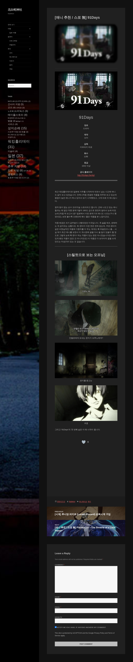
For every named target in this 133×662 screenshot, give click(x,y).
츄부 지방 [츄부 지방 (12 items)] (17, 166)
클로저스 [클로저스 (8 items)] (15, 174)
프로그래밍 (13, 41)
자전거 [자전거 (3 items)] (12, 160)
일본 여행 (12, 33)
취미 (9, 49)
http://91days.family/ (86, 175)
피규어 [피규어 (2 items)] (25, 178)
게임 (10, 69)
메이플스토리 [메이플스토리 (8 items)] (17, 114)
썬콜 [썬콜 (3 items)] (24, 132)
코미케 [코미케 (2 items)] (27, 171)
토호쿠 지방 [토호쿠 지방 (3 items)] (14, 178)
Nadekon (72, 501)
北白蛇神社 (15, 9)
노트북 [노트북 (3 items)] (12, 111)
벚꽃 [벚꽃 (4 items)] (11, 121)
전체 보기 (11, 25)
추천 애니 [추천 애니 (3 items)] (22, 160)
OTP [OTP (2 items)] (21, 101)
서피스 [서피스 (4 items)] (13, 124)
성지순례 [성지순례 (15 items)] (17, 128)
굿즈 (10, 53)
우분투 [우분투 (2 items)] (11, 137)
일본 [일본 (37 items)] (15, 156)
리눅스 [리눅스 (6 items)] (22, 111)
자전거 (11, 61)
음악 (10, 65)
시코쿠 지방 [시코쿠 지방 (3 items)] (14, 132)
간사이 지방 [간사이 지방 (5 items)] (16, 104)
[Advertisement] (86, 469)
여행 (9, 29)
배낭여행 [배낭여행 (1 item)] (21, 118)
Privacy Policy (99, 633)
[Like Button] (84, 442)
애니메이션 (13, 57)
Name (58, 597)
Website (58, 617)
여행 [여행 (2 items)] (22, 135)
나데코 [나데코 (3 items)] (20, 108)
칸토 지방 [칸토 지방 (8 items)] (15, 170)
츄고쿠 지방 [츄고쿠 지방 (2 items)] (13, 163)
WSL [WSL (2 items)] (27, 101)
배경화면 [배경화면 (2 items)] (12, 118)
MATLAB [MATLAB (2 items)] (12, 101)
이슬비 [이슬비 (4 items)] (13, 151)
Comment (60, 565)
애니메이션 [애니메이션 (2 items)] (13, 135)
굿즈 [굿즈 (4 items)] (11, 107)
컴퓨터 (10, 37)
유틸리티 (12, 45)
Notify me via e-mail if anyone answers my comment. (80, 627)
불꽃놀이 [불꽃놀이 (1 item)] (20, 121)
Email (58, 607)
